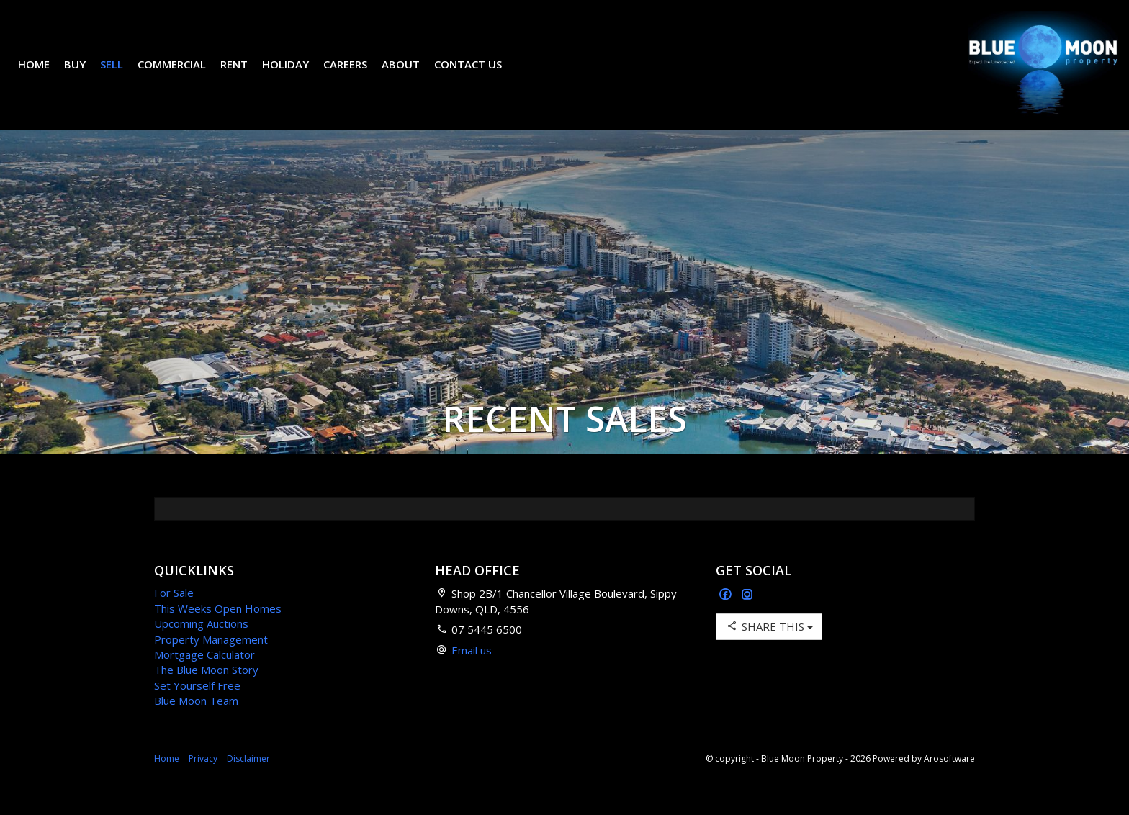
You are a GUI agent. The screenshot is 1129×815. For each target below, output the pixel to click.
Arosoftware (949, 780)
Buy (85, 75)
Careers (356, 75)
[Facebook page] (727, 616)
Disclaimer (248, 780)
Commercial (182, 75)
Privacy (203, 780)
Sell (122, 75)
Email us (471, 672)
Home (44, 75)
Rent (244, 75)
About (411, 75)
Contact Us (479, 75)
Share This (769, 647)
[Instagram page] (747, 616)
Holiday (296, 75)
